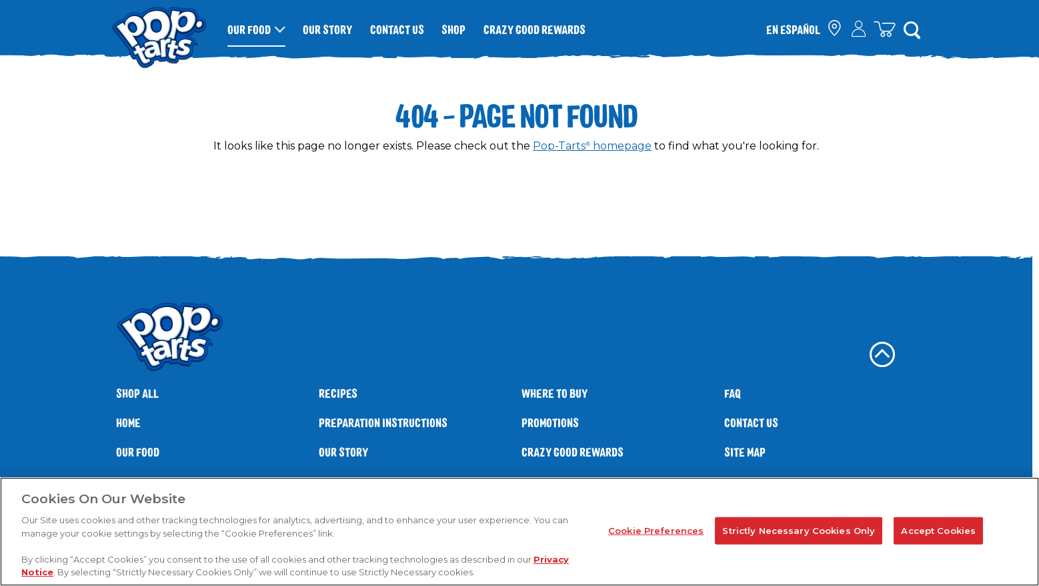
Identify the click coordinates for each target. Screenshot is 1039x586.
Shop (453, 29)
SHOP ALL (137, 393)
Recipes (338, 393)
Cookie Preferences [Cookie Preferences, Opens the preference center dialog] (656, 530)
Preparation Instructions (383, 423)
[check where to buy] (836, 30)
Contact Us (397, 29)
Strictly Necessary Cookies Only (798, 530)
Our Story (327, 29)
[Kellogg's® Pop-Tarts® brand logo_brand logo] (159, 29)
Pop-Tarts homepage (592, 145)
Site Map (745, 452)
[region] (519, 531)
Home (128, 423)
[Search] (912, 29)
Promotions (550, 423)
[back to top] (882, 354)
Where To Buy (555, 393)
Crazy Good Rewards (534, 29)
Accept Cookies (938, 530)
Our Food (249, 29)
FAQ (732, 393)
